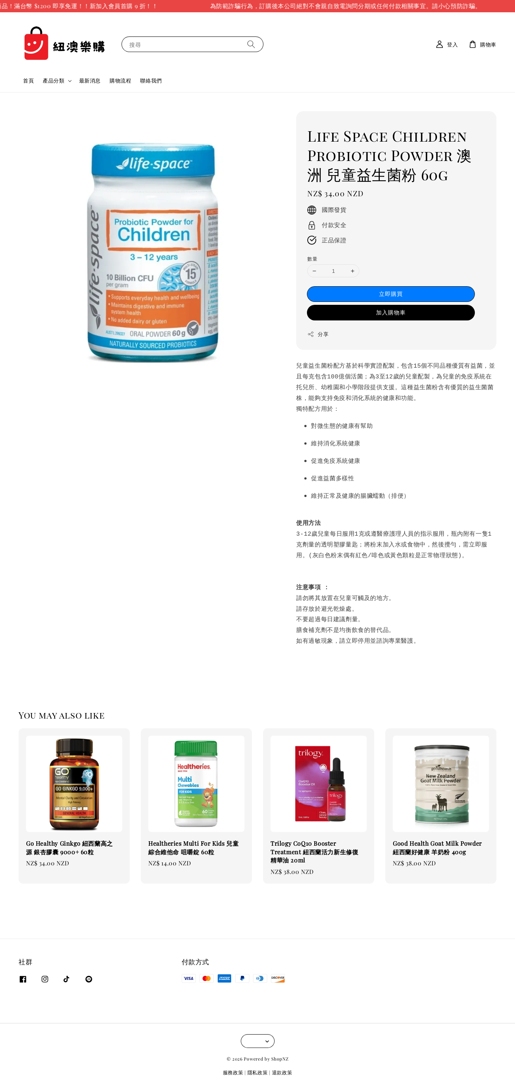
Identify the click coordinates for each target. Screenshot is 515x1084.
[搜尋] (251, 44)
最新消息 (90, 80)
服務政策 (233, 1068)
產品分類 (53, 80)
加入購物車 (391, 312)
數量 (312, 258)
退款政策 (282, 1068)
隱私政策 (257, 1068)
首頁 (28, 80)
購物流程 (120, 80)
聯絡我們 (151, 80)
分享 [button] (317, 334)
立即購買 (391, 293)
